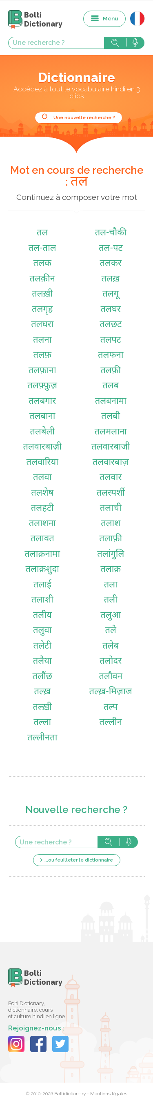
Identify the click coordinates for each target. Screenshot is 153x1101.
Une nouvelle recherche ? (84, 117)
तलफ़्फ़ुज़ (42, 386)
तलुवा (42, 631)
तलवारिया (42, 463)
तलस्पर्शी (111, 493)
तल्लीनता (42, 738)
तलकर (111, 264)
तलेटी (42, 646)
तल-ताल (42, 249)
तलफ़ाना (42, 371)
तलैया (42, 661)
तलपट (110, 340)
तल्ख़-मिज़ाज (110, 692)
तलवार (111, 478)
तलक (42, 264)
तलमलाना (111, 432)
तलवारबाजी (110, 447)
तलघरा (42, 325)
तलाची (111, 508)
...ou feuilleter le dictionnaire (78, 860)
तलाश (110, 524)
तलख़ (111, 279)
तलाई (42, 585)
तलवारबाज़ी (42, 447)
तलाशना (42, 524)
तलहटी (42, 508)
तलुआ (110, 616)
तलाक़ (110, 570)
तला (111, 585)
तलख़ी (42, 294)
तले (110, 631)
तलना (42, 340)
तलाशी (42, 600)
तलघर (110, 310)
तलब (110, 386)
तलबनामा (110, 402)
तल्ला (42, 723)
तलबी (110, 417)
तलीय (42, 616)
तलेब (110, 646)
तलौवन (110, 677)
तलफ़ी (110, 371)
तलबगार (42, 402)
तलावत (42, 539)
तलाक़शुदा (42, 570)
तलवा (42, 478)
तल (42, 233)
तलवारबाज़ (111, 463)
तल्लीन (111, 723)
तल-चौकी (110, 233)
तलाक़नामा (42, 554)
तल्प (111, 707)
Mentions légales (108, 1094)
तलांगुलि (110, 554)
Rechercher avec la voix (135, 43)
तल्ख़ (42, 692)
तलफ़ (42, 355)
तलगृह (42, 310)
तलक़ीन (42, 279)
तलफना (110, 355)
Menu (110, 18)
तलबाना (42, 417)
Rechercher (115, 43)
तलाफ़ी (110, 539)
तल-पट (111, 249)
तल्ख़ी (42, 707)
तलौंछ (42, 677)
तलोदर (111, 661)
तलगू (110, 294)
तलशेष (42, 493)
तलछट (111, 325)
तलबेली (42, 432)
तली (111, 600)
